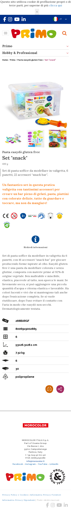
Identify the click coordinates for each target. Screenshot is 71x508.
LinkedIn (54, 464)
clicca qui (55, 5)
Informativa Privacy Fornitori (45, 495)
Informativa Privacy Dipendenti (18, 500)
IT (63, 19)
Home (5, 60)
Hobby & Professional (35, 53)
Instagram (30, 464)
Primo (35, 46)
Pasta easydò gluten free (30, 60)
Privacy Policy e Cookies (15, 495)
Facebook (18, 464)
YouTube (42, 464)
